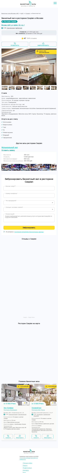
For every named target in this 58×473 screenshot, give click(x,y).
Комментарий (10, 214)
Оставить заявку (8, 150)
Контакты (26, 470)
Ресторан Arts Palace (38, 410)
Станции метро (27, 463)
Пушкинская (46, 414)
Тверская (36, 416)
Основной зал (36, 408)
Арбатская (18, 28)
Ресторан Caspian (10, 21)
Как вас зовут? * (10, 186)
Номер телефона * (11, 193)
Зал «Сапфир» (8, 408)
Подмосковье (27, 468)
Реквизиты (23, 459)
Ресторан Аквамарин (10, 410)
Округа (25, 465)
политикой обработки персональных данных (29, 232)
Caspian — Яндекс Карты (29, 317)
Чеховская (40, 414)
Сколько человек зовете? (14, 207)
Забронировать (29, 228)
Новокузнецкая (13, 414)
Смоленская (11, 28)
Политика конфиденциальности (29, 458)
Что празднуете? (11, 200)
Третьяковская (22, 414)
